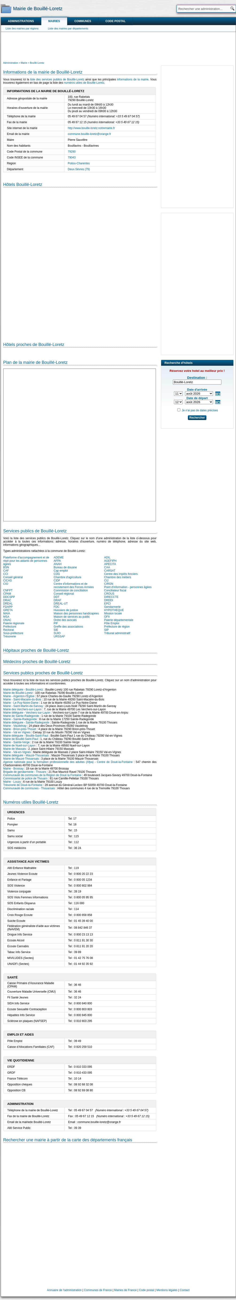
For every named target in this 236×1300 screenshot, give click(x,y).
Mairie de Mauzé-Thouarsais (21, 758)
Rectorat (8, 630)
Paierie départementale (118, 620)
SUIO (57, 633)
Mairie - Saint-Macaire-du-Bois (22, 699)
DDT (57, 597)
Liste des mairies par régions (22, 28)
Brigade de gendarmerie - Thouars (24, 772)
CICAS (7, 580)
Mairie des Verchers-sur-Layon (22, 709)
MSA (6, 616)
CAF (6, 570)
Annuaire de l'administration (64, 1290)
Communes (82, 21)
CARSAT (110, 570)
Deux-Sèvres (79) (79, 169)
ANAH (58, 564)
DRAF (58, 600)
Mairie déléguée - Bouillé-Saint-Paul (25, 735)
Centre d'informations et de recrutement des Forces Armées (74, 585)
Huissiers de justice (66, 610)
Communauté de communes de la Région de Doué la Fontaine (42, 775)
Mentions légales (167, 1290)
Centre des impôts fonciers (121, 574)
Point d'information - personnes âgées (128, 587)
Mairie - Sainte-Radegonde (20, 719)
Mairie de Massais (14, 748)
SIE (56, 630)
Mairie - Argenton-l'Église (19, 696)
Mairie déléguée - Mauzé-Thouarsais (26, 755)
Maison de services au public (72, 616)
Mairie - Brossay (13, 768)
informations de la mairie (132, 79)
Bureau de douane (65, 567)
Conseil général (13, 577)
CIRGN (108, 583)
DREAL (8, 603)
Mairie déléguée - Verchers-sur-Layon (26, 712)
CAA (107, 567)
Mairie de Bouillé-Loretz (18, 693)
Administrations (21, 21)
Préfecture (9, 626)
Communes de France (98, 1290)
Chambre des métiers (117, 577)
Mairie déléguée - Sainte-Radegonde (26, 722)
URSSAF (59, 636)
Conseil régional (64, 593)
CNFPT (8, 590)
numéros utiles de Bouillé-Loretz (84, 82)
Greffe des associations (68, 626)
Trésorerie (9, 636)
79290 (72, 151)
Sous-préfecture (13, 633)
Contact (185, 1290)
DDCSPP (9, 597)
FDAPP (8, 607)
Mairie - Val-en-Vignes (17, 752)
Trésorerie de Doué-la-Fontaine (23, 785)
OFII (107, 616)
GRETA (8, 610)
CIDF (57, 580)
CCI (5, 574)
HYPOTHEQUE (114, 610)
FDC (57, 607)
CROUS (109, 593)
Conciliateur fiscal (115, 590)
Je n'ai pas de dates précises (200, 410)
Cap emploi (61, 570)
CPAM (7, 593)
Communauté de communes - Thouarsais (29, 788)
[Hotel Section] (80, 261)
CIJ (106, 580)
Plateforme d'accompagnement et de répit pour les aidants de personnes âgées (26, 561)
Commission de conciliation (71, 590)
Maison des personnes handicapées (76, 613)
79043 (72, 157)
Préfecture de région (117, 626)
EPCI (107, 603)
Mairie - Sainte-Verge (16, 742)
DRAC (7, 600)
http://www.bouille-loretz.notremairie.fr (91, 128)
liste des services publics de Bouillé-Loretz (57, 79)
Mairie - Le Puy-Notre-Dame (21, 702)
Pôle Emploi (111, 623)
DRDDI (108, 600)
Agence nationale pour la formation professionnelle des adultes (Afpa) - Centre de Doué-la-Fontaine (68, 762)
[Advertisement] (118, 46)
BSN (6, 567)
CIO (5, 583)
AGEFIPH (110, 560)
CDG (57, 574)
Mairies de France (125, 1290)
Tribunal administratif (117, 633)
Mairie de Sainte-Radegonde (21, 716)
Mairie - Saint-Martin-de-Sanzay (23, 706)
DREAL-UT (61, 603)
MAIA (6, 613)
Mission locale (113, 613)
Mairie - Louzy (12, 781)
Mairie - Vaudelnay (15, 725)
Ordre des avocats (65, 620)
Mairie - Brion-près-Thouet (19, 729)
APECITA (110, 564)
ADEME (59, 557)
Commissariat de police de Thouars (25, 778)
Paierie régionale (13, 623)
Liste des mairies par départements (68, 28)
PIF (56, 623)
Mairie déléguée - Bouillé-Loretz (23, 689)
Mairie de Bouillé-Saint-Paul (20, 739)
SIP (106, 630)
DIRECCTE (111, 597)
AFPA (57, 560)
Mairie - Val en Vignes (17, 732)
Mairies (54, 21)
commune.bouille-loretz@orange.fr (89, 134)
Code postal (115, 21)
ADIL (107, 557)
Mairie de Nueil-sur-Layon (19, 745)
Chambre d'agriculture (67, 577)
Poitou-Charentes (79, 163)
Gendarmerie (112, 607)
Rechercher (197, 417)
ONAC (7, 620)
